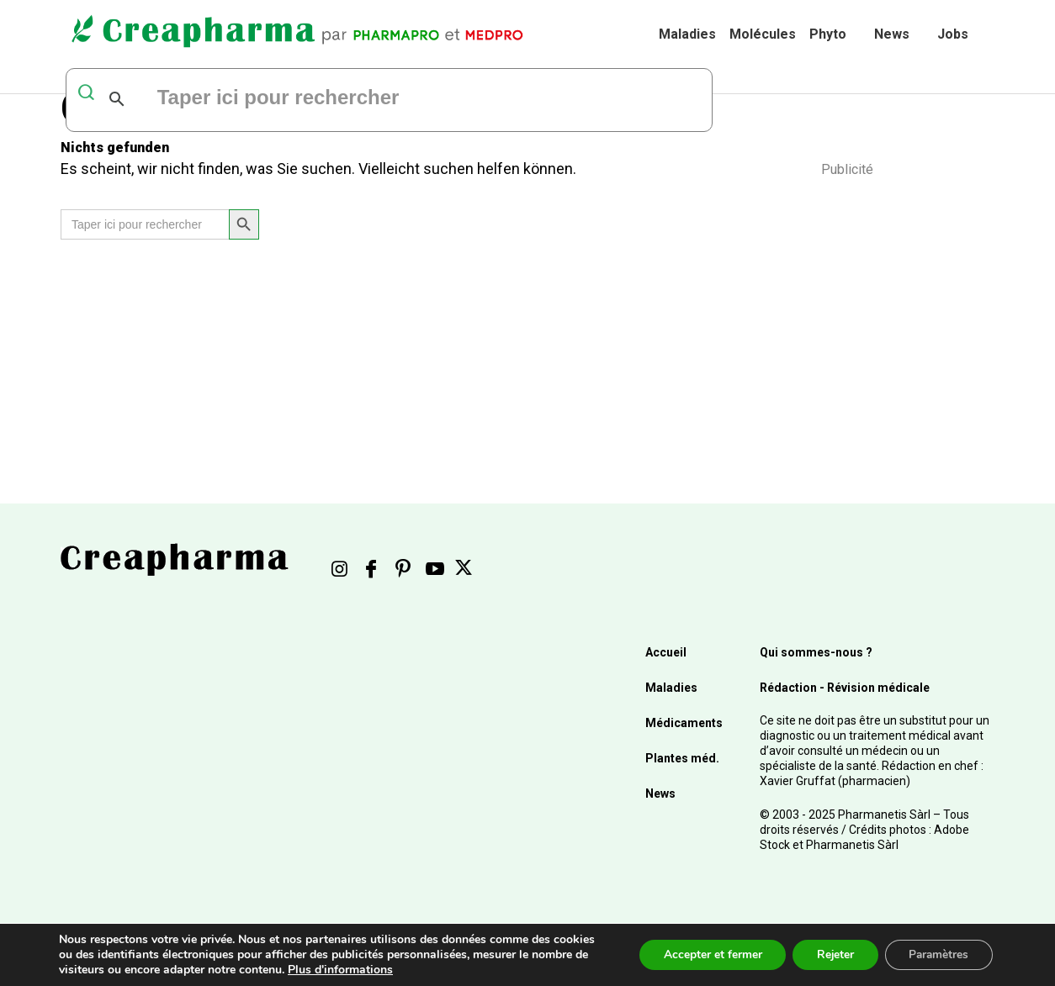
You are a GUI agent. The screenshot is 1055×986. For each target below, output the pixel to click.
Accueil (666, 652)
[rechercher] (360, 99)
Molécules (762, 34)
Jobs (952, 34)
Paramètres (937, 954)
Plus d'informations (340, 970)
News (891, 34)
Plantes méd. (682, 758)
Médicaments (684, 723)
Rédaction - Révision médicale (845, 687)
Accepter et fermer (704, 954)
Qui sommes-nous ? (816, 652)
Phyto (827, 34)
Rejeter (830, 954)
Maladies (687, 34)
